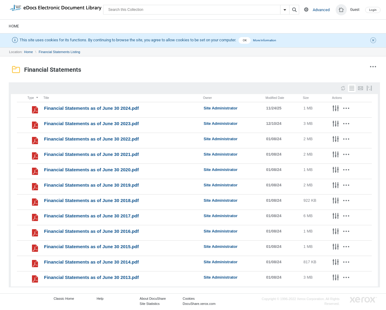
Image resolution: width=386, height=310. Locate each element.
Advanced (321, 10)
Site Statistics (150, 303)
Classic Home (64, 298)
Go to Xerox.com (363, 300)
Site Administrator (220, 108)
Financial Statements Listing (59, 52)
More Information (264, 40)
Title (46, 98)
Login (373, 9)
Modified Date (275, 98)
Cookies (189, 298)
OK (245, 40)
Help (99, 298)
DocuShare (55, 9)
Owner (207, 98)
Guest (354, 10)
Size (305, 98)
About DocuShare (153, 298)
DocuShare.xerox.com (199, 303)
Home (14, 26)
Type (33, 98)
